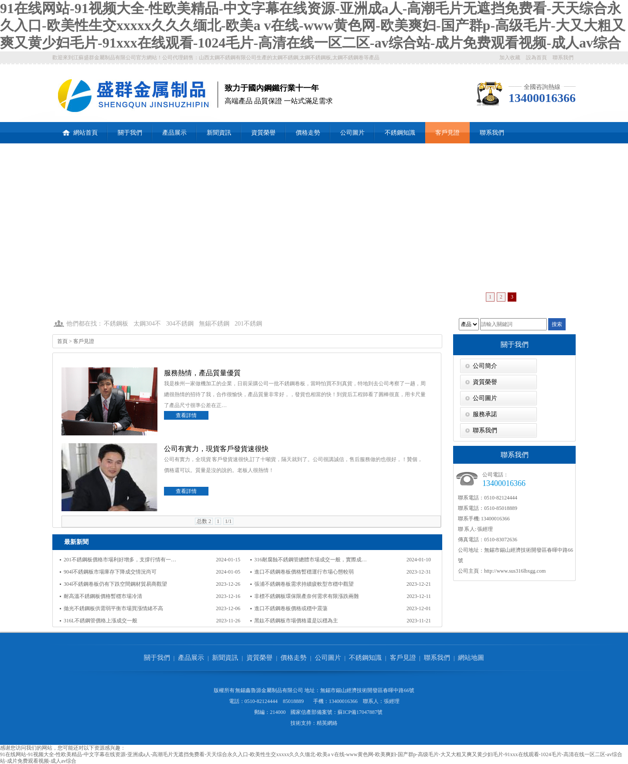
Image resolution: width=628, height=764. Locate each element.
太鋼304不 (147, 323)
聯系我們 (563, 57)
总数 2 (204, 521)
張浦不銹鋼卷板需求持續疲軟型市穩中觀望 (304, 584)
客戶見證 (447, 132)
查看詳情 (186, 415)
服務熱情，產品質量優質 (202, 373)
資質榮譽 (263, 132)
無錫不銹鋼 (214, 323)
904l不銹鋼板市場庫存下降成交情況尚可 (110, 572)
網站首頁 (80, 129)
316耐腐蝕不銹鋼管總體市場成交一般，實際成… (310, 560)
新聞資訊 (219, 132)
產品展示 (174, 132)
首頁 (62, 341)
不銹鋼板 (116, 323)
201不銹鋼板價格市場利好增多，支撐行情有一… (120, 560)
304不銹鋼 (180, 323)
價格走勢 (308, 132)
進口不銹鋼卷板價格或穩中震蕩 (291, 608)
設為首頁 (536, 57)
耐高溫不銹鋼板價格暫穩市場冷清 (103, 596)
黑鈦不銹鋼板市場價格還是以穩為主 (296, 621)
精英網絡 (327, 723)
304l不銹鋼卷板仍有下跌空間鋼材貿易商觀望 (115, 584)
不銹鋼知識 (400, 132)
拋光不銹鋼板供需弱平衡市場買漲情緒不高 (113, 608)
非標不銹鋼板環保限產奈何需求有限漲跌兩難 (306, 596)
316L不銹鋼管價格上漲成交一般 (100, 621)
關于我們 (130, 132)
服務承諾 (485, 414)
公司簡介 (485, 366)
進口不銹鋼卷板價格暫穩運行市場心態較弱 (304, 572)
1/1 (228, 521)
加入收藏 (509, 57)
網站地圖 (471, 657)
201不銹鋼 (248, 323)
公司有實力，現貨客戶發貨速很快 (216, 448)
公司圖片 (352, 132)
